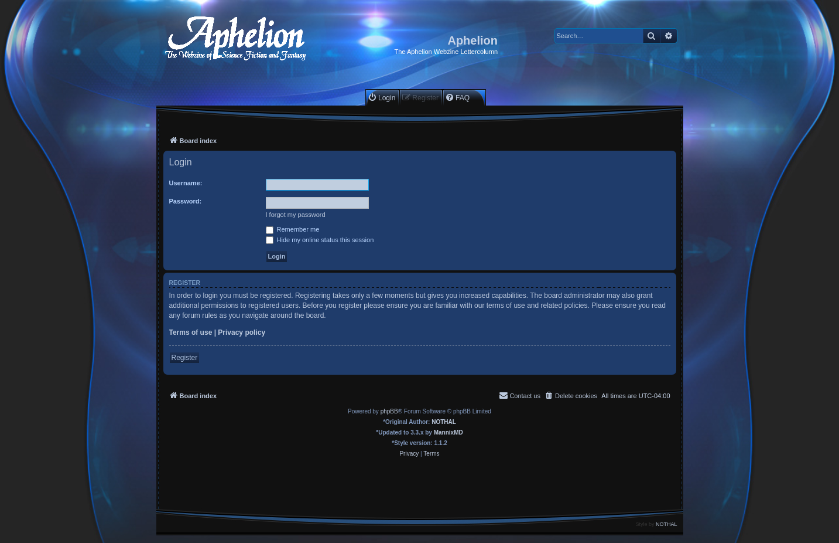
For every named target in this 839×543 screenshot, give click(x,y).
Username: (186, 182)
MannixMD (448, 432)
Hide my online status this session (320, 239)
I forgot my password (296, 214)
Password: (185, 201)
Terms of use (191, 332)
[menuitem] (381, 97)
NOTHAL (444, 422)
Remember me (293, 229)
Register (185, 358)
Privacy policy (241, 332)
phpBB (389, 411)
